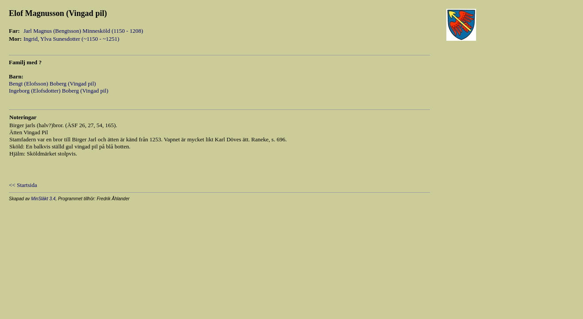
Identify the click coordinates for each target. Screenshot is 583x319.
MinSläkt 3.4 (43, 198)
